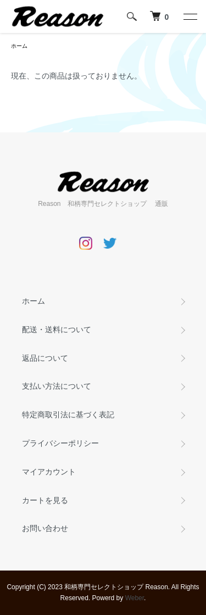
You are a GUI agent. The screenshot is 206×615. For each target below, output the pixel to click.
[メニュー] (189, 16)
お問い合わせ (45, 528)
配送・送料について (56, 329)
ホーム (19, 46)
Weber (134, 598)
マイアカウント (49, 471)
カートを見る (45, 500)
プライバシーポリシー (60, 443)
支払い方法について (56, 386)
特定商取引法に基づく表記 (68, 414)
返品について (45, 358)
